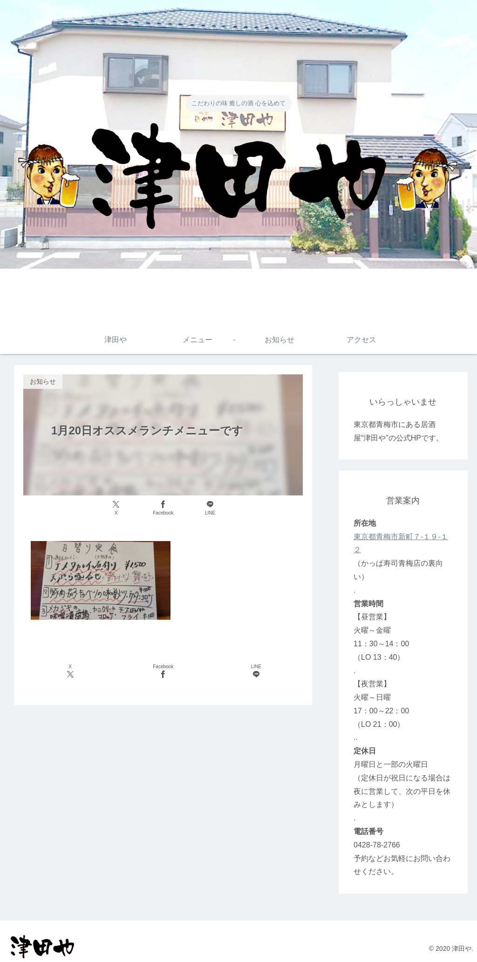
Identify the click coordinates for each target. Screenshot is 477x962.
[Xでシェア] (116, 508)
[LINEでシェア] (210, 508)
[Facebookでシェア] (163, 508)
